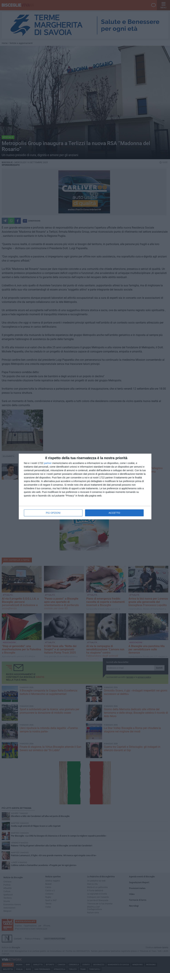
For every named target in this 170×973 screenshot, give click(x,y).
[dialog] (85, 486)
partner (47, 463)
